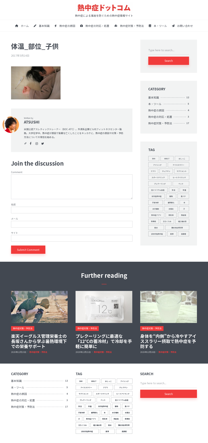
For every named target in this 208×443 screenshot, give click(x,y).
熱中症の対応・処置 (94, 26)
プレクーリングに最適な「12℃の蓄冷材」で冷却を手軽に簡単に (104, 341)
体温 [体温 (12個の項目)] (173, 190)
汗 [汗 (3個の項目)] (184, 209)
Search (168, 61)
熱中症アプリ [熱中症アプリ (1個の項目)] (156, 215)
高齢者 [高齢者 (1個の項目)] (183, 234)
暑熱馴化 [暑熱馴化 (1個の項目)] (171, 202)
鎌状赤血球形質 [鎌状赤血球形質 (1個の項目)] (177, 227)
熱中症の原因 (64, 26)
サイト (14, 232)
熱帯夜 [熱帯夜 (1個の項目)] (153, 221)
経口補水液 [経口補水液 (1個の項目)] (182, 221)
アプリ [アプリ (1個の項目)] (153, 171)
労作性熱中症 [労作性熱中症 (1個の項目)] (156, 196)
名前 (13, 204)
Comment (16, 172)
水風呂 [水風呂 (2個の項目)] (171, 209)
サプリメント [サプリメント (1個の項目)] (182, 171)
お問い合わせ (182, 26)
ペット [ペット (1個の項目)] (180, 183)
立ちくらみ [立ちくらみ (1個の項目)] (167, 221)
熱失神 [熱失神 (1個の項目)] (171, 215)
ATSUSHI (31, 121)
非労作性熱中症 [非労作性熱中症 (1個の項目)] (157, 234)
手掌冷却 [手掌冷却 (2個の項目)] (155, 202)
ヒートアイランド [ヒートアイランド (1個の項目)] (179, 177)
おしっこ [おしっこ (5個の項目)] (182, 158)
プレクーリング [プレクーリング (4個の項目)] (160, 183)
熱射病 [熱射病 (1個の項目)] (183, 215)
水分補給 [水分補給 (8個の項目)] (155, 209)
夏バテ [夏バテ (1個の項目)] (183, 196)
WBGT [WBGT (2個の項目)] (167, 158)
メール (14, 218)
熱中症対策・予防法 (129, 26)
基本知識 (41, 26)
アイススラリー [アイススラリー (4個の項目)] (178, 165)
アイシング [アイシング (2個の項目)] (157, 165)
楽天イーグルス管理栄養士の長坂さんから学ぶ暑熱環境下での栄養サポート (39, 341)
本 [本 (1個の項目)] (184, 202)
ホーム (22, 26)
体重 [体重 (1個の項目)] (184, 190)
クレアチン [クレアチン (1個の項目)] (166, 171)
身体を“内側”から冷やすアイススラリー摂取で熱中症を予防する (168, 341)
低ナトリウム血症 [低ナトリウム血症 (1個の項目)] (157, 190)
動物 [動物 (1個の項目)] (171, 196)
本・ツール (158, 26)
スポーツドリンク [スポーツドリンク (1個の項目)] (158, 177)
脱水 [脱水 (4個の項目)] (156, 227)
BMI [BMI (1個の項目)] (153, 158)
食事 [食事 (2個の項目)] (172, 234)
